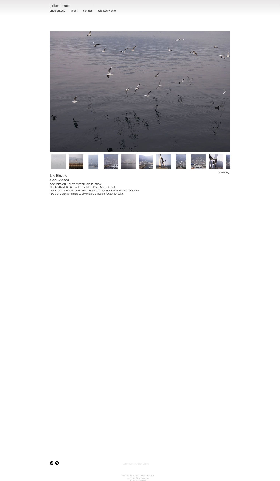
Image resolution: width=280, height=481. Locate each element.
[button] (107, 11)
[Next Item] (224, 91)
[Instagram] (51, 463)
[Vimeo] (57, 463)
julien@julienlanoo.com (140, 478)
